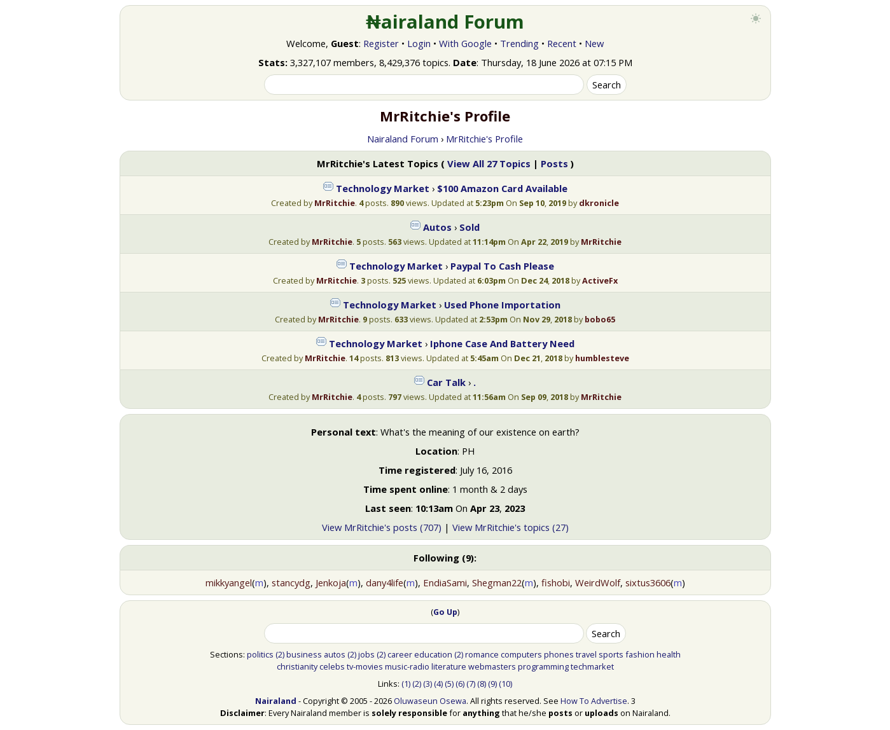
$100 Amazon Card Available (502, 188)
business (304, 654)
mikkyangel (228, 582)
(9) (492, 683)
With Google (465, 43)
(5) (449, 683)
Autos (437, 227)
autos (334, 654)
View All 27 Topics (489, 163)
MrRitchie (334, 203)
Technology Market (382, 188)
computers (521, 654)
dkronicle (599, 203)
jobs (366, 654)
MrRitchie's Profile (484, 138)
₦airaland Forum (445, 21)
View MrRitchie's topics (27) (510, 527)
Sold (469, 227)
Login (419, 43)
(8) (481, 683)
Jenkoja (331, 582)
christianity (297, 666)
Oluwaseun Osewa (430, 700)
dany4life (384, 582)
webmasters (492, 666)
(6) (459, 683)
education (433, 654)
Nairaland (275, 700)
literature (448, 666)
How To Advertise (593, 700)
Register (381, 43)
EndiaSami (445, 582)
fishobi (555, 582)
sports (611, 654)
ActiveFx (600, 280)
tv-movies (365, 666)
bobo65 (600, 319)
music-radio (407, 666)
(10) (505, 683)
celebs (332, 666)
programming (543, 666)
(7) (470, 683)
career (399, 654)
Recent (561, 43)
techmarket (592, 666)
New (594, 43)
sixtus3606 (648, 582)
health (669, 654)
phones (559, 654)
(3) (427, 683)
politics (260, 654)
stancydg (291, 582)
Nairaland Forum (402, 138)
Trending (519, 43)
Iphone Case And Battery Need (502, 343)
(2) (279, 654)
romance (482, 654)
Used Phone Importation (502, 304)
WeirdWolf (597, 582)
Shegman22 (497, 582)
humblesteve (602, 358)
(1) (405, 683)
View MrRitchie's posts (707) (382, 527)
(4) (438, 683)
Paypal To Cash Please (502, 265)
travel (586, 654)
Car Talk (446, 382)
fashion (640, 654)
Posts (554, 163)
